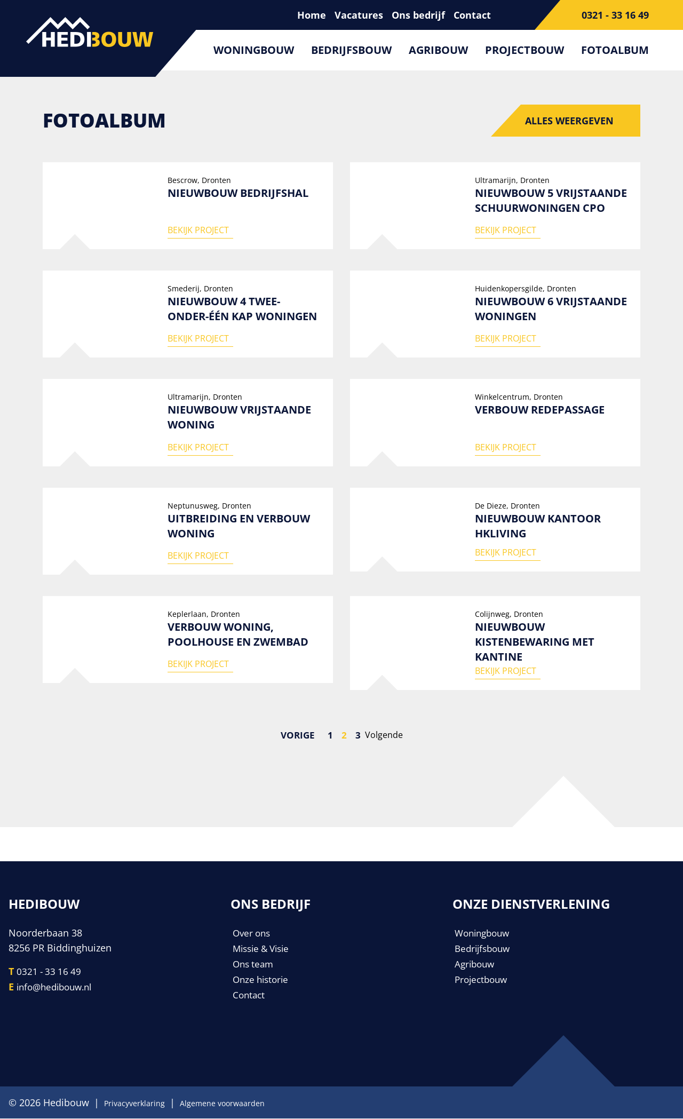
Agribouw (438, 50)
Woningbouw (253, 50)
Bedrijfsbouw (351, 50)
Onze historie (262, 979)
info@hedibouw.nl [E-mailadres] (58, 987)
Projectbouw (524, 50)
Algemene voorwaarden (248, 1103)
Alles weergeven (569, 120)
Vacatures (359, 15)
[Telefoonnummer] (609, 15)
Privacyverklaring (142, 1103)
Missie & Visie (264, 949)
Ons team (254, 964)
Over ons (253, 934)
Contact (472, 15)
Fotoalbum (615, 50)
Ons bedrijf (418, 15)
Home (311, 15)
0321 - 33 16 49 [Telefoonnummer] (50, 972)
